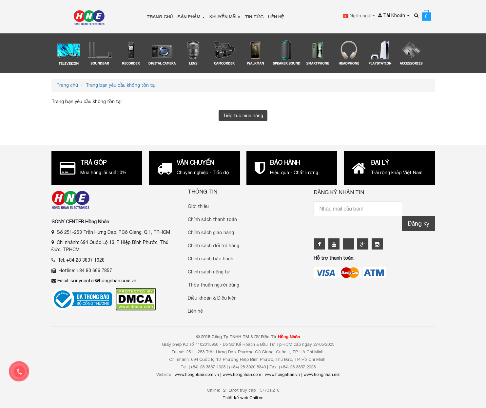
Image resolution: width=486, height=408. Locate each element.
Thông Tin (202, 192)
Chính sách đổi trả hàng (213, 245)
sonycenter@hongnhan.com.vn (103, 280)
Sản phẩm (191, 16)
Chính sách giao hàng (211, 232)
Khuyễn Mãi (224, 16)
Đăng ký (418, 223)
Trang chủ (159, 16)
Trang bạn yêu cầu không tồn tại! (121, 85)
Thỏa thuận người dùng (213, 284)
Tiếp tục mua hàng (243, 115)
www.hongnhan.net (321, 374)
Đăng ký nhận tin (339, 192)
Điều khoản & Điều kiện (212, 298)
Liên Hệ (276, 16)
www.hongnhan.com (242, 374)
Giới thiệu (198, 206)
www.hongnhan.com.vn (197, 374)
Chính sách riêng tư (209, 271)
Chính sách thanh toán (212, 219)
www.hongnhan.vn (282, 374)
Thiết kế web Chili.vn (243, 397)
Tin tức (254, 16)
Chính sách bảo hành (210, 258)
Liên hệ (195, 311)
